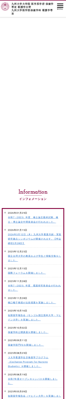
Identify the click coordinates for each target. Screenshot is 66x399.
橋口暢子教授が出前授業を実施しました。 (32, 302)
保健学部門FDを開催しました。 (26, 345)
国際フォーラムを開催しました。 (27, 273)
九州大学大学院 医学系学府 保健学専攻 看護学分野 (33, 8)
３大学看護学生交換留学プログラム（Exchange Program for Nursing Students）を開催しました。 (28, 362)
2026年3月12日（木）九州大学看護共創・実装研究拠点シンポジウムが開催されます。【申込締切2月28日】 (34, 239)
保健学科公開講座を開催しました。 (28, 332)
